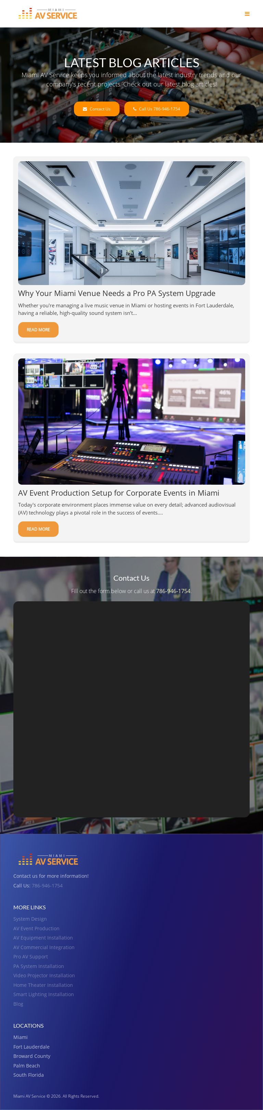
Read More (38, 330)
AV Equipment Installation (43, 937)
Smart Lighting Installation (43, 994)
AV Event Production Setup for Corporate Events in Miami (119, 493)
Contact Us (97, 109)
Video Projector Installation (44, 975)
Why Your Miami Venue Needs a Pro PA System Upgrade (116, 293)
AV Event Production (36, 928)
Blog (18, 1004)
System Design (30, 919)
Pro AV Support (30, 956)
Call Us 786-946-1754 (156, 109)
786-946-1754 (173, 591)
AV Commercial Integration (44, 947)
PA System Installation (38, 966)
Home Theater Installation (43, 985)
